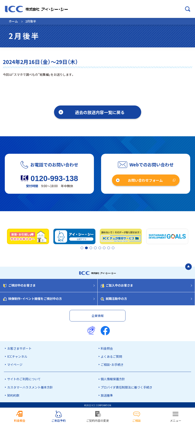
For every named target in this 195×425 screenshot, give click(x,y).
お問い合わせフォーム (145, 180)
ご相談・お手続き (112, 364)
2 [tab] (85, 248)
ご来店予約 (58, 420)
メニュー (175, 420)
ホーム (13, 21)
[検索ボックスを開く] (187, 9)
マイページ (14, 364)
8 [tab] (112, 248)
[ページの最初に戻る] (188, 266)
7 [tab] (109, 248)
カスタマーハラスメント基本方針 (30, 386)
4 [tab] (97, 248)
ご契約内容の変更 (97, 420)
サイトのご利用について (24, 378)
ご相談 (136, 420)
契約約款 (13, 394)
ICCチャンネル (17, 355)
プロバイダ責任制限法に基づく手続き (126, 386)
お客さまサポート (19, 347)
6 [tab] (105, 248)
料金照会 (107, 347)
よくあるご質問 (111, 355)
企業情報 (98, 315)
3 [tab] (94, 248)
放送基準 (107, 394)
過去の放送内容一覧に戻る (100, 112)
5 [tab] (101, 248)
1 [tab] (82, 248)
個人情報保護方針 (113, 378)
